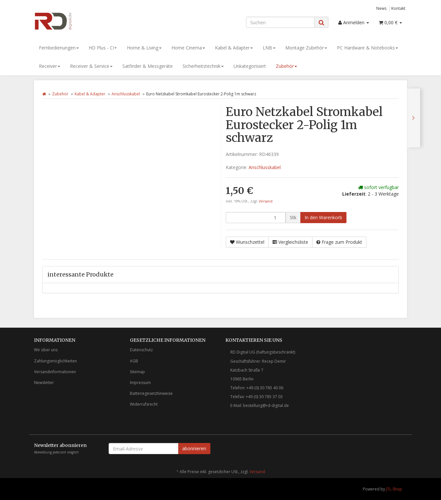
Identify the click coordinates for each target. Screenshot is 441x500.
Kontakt (398, 8)
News (381, 8)
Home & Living (144, 48)
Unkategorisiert (250, 66)
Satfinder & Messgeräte (147, 66)
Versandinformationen (55, 372)
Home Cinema (188, 48)
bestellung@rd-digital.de (266, 405)
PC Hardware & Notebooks (367, 48)
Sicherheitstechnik (203, 66)
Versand (266, 201)
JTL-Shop (394, 489)
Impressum (140, 382)
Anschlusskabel (126, 94)
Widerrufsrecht (144, 404)
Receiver (49, 66)
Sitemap (137, 372)
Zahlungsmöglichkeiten (55, 361)
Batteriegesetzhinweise (151, 393)
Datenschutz (141, 350)
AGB (134, 361)
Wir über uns (46, 350)
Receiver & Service (91, 66)
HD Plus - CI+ (103, 48)
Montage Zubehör (306, 48)
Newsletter (44, 382)
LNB (269, 48)
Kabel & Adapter (234, 48)
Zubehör (286, 66)
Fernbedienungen (59, 48)
